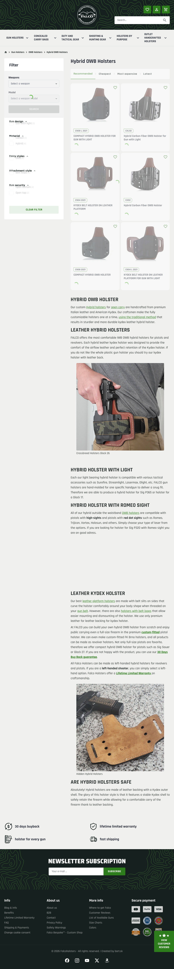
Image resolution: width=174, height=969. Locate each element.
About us (52, 908)
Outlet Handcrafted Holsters (156, 38)
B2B (49, 913)
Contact (51, 918)
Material (16, 136)
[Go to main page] (5, 52)
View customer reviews (164, 941)
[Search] (165, 20)
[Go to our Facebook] (67, 960)
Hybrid (21, 147)
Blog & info (10, 908)
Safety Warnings (56, 928)
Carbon (21, 142)
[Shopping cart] (166, 9)
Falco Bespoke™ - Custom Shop (65, 932)
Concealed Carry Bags (45, 37)
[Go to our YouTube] (87, 960)
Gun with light (25, 127)
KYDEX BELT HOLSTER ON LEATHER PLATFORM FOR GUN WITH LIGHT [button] (143, 276)
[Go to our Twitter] (97, 960)
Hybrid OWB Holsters (57, 52)
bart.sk (119, 951)
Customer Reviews (99, 913)
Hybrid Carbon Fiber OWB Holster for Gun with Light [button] (145, 137)
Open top (22, 196)
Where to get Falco (100, 908)
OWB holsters (130, 513)
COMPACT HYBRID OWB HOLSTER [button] (92, 275)
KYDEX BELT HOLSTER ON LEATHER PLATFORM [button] (93, 207)
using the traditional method (137, 317)
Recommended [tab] (83, 74)
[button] (34, 127)
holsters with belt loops (136, 611)
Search (34, 109)
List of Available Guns (101, 918)
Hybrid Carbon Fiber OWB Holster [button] (143, 205)
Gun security (19, 185)
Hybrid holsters (96, 307)
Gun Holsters (17, 38)
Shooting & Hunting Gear (100, 37)
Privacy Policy (54, 923)
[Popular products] (147, 9)
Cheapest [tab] (105, 74)
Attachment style (22, 171)
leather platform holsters (98, 601)
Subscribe (114, 871)
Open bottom (25, 191)
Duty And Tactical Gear (73, 37)
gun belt (82, 611)
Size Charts (95, 923)
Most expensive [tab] (127, 74)
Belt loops (23, 176)
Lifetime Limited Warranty (19, 918)
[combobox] (34, 84)
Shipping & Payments (16, 928)
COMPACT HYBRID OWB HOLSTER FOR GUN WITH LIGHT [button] (95, 137)
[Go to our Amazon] (107, 960)
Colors (92, 928)
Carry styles (19, 156)
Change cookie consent (17, 932)
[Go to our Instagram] (77, 960)
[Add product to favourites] (115, 88)
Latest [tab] (147, 74)
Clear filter (34, 210)
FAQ (6, 923)
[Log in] (157, 9)
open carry (118, 307)
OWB (20, 162)
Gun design (18, 121)
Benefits (9, 913)
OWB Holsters (35, 52)
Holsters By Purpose (128, 37)
